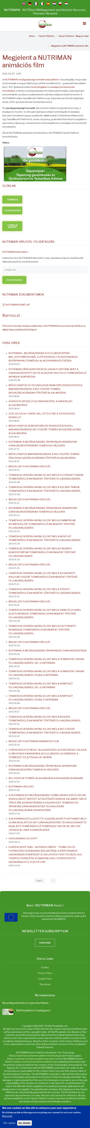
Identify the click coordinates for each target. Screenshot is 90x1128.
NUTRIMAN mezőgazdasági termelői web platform (32, 79)
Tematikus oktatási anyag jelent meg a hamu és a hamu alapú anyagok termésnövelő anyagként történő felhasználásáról (45, 614)
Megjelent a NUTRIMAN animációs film (34, 741)
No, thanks (25, 1123)
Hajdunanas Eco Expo (23, 838)
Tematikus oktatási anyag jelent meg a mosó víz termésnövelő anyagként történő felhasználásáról (45, 538)
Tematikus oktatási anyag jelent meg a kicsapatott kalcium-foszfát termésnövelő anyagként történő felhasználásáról (43, 577)
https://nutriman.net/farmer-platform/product (31, 1058)
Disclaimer (45, 984)
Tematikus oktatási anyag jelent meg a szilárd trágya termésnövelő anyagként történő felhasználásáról (45, 489)
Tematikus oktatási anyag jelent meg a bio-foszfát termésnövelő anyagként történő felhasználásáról (45, 731)
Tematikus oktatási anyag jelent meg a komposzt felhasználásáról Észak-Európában (41, 698)
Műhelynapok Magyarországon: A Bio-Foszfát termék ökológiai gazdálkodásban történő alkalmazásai (44, 456)
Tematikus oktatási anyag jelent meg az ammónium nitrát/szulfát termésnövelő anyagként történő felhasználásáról (42, 524)
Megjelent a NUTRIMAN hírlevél (30, 466)
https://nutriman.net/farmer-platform (34, 1061)
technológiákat (39, 87)
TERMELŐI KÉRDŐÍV (12, 226)
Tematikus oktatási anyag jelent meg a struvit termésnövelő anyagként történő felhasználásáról (45, 591)
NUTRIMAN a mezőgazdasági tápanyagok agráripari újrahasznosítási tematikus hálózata (43, 768)
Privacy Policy (45, 973)
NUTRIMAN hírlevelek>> (15, 252)
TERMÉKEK (12, 199)
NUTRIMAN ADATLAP (17, 304)
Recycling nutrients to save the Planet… (26, 1002)
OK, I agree (9, 1123)
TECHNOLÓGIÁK (12, 210)
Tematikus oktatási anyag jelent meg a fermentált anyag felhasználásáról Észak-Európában (46, 673)
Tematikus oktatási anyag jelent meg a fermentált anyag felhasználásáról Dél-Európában (46, 661)
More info (7, 1117)
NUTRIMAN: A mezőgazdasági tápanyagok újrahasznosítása (48, 650)
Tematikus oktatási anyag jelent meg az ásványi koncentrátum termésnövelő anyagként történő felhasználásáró (42, 552)
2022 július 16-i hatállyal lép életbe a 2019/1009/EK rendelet (42, 415)
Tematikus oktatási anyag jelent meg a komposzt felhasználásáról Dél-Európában (41, 685)
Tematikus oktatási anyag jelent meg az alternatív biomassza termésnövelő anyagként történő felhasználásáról (42, 630)
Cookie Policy (45, 978)
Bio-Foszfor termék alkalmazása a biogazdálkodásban (46, 778)
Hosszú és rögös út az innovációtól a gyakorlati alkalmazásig (40, 403)
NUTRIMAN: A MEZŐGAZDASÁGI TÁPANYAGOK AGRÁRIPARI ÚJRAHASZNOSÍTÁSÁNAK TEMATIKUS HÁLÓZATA (43, 443)
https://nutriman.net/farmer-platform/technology (35, 1055)
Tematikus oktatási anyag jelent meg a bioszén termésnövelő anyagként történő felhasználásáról (45, 718)
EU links (45, 967)
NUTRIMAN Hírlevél (21, 786)
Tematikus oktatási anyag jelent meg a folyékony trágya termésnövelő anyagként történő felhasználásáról (46, 477)
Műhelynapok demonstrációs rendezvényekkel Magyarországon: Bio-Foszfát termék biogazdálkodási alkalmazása (45, 429)
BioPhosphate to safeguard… (34, 1010)
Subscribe (45, 943)
